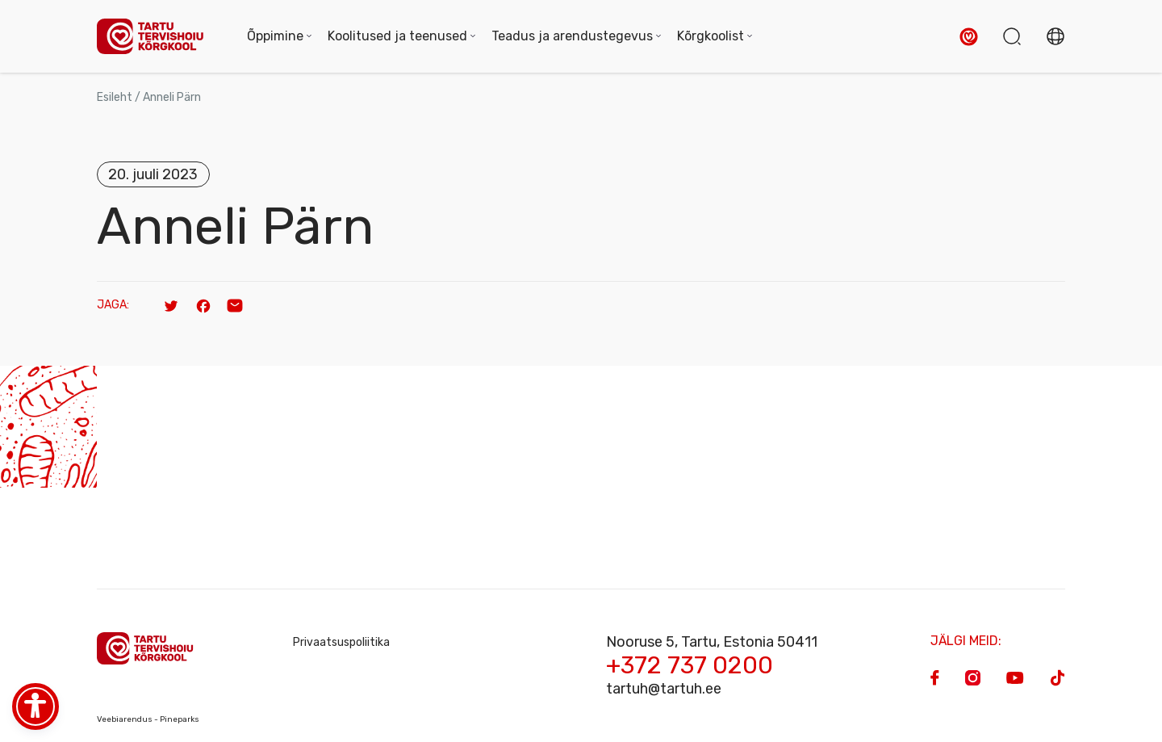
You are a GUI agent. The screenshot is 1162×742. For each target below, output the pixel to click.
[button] (968, 36)
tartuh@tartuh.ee (663, 689)
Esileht (114, 97)
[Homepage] (156, 37)
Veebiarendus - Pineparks (148, 719)
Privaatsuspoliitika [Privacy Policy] (341, 642)
